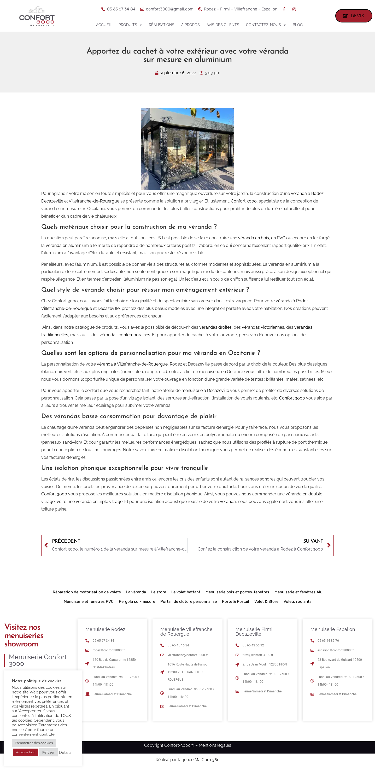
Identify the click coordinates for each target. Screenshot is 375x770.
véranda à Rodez (292, 300)
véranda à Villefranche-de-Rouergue (132, 364)
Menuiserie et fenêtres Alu (298, 592)
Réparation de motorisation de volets (87, 592)
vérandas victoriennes (263, 327)
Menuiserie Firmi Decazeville (254, 632)
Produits (130, 25)
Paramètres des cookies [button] (34, 743)
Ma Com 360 (207, 759)
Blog (298, 25)
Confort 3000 (244, 201)
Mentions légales (215, 745)
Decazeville (52, 201)
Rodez (317, 193)
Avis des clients (223, 25)
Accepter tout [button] (25, 752)
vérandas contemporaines (124, 334)
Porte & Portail (235, 601)
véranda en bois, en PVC (261, 237)
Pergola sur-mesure (137, 601)
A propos (190, 25)
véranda (299, 193)
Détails (65, 752)
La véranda (136, 592)
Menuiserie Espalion (332, 629)
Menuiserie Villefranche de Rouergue (186, 632)
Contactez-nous (266, 25)
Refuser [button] (48, 752)
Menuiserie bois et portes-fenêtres (237, 592)
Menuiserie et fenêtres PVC (89, 601)
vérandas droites (215, 327)
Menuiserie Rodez (105, 629)
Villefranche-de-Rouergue (94, 201)
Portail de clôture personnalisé (188, 601)
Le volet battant (185, 592)
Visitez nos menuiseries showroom (23, 636)
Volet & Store (266, 601)
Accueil (104, 25)
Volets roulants (298, 601)
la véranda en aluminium (65, 245)
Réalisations (161, 25)
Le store (158, 592)
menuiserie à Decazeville (205, 390)
